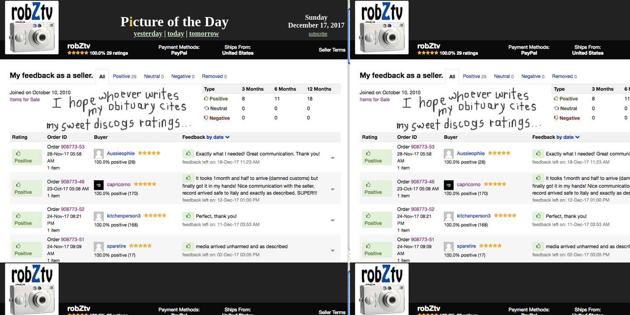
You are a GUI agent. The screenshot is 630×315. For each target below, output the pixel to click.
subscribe (318, 34)
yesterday (147, 33)
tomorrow (204, 33)
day (178, 33)
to (170, 33)
